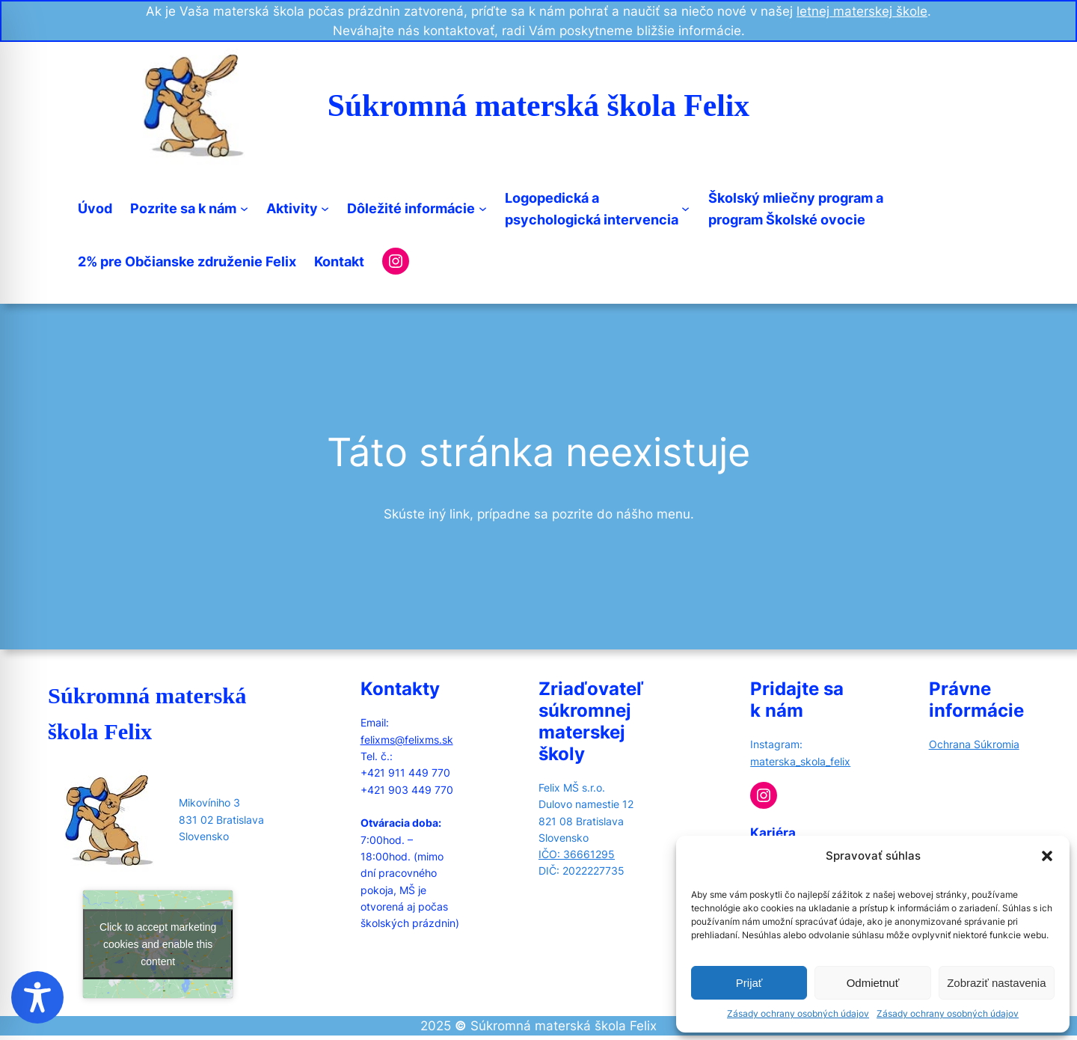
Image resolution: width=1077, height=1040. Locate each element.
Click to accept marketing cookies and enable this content (157, 944)
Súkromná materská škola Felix (538, 105)
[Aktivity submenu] (325, 208)
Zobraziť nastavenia (996, 982)
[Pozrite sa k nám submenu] (244, 208)
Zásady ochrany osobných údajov (798, 1013)
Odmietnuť (873, 982)
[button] (1047, 855)
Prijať (749, 982)
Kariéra (773, 832)
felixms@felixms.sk (406, 739)
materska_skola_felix (800, 761)
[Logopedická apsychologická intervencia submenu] (685, 208)
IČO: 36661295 (576, 854)
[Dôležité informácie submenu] (483, 208)
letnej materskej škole (862, 11)
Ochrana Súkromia (974, 744)
